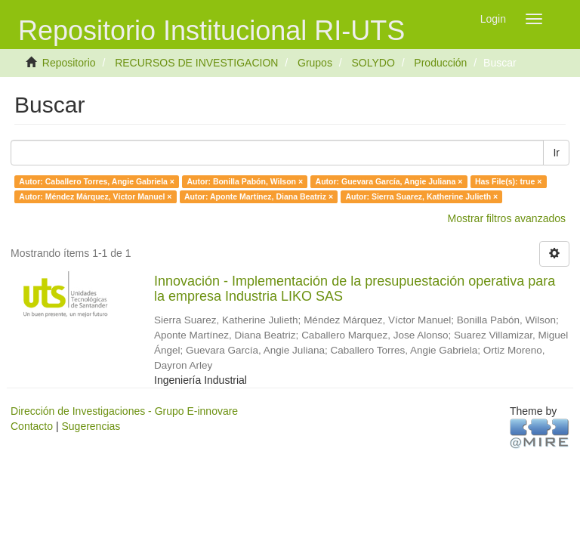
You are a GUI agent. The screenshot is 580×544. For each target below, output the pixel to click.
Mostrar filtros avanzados (507, 218)
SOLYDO (372, 63)
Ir (556, 153)
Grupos (315, 63)
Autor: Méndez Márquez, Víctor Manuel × (95, 196)
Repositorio (69, 63)
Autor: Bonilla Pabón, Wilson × (245, 181)
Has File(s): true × (508, 181)
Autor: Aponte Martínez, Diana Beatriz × (258, 196)
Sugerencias (90, 426)
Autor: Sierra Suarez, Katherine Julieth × (422, 196)
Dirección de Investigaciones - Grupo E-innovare (124, 411)
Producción (440, 63)
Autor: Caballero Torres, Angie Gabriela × (96, 181)
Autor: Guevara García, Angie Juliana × (389, 181)
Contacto (32, 426)
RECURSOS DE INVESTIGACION (196, 63)
